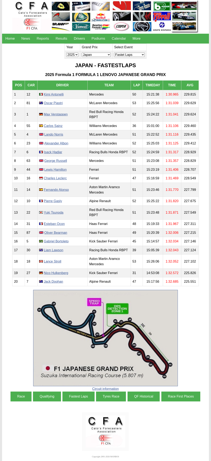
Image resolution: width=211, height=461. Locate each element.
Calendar (119, 38)
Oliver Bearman (55, 232)
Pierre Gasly (53, 201)
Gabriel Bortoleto (56, 241)
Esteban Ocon (54, 224)
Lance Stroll (52, 261)
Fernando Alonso (56, 189)
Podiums (98, 38)
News (25, 38)
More (136, 38)
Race (21, 396)
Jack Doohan (53, 281)
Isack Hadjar (53, 152)
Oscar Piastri (53, 103)
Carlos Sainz (53, 126)
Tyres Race (111, 396)
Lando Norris (53, 134)
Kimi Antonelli (54, 94)
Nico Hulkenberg (56, 273)
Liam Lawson (53, 250)
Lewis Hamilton (55, 169)
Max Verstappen (56, 114)
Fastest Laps (78, 396)
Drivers (79, 38)
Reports (43, 38)
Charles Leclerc (55, 178)
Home (10, 38)
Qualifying (47, 396)
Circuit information (105, 389)
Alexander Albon (56, 143)
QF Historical (143, 396)
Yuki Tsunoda (53, 212)
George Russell (55, 161)
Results (61, 38)
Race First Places (181, 396)
